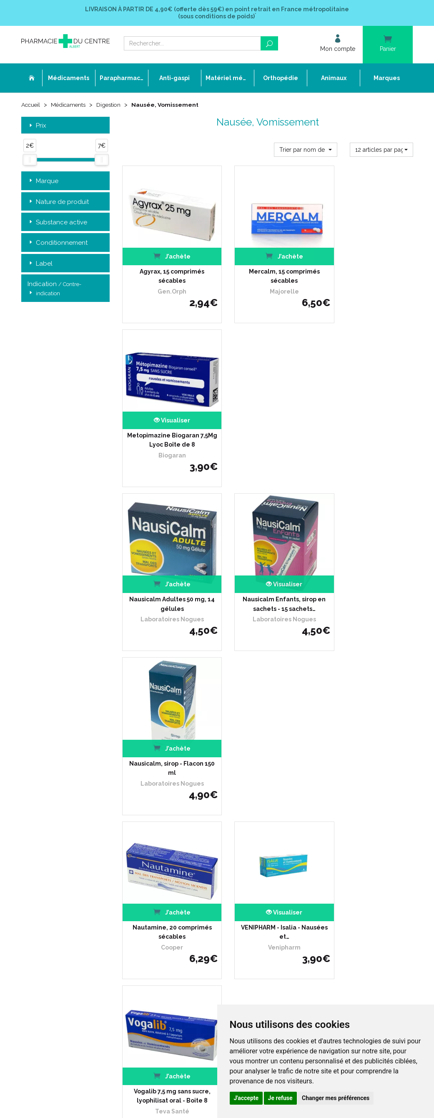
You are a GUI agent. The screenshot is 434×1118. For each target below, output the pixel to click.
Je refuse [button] (280, 1098)
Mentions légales (177, 888)
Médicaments (70, 105)
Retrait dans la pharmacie (322, 805)
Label (40, 263)
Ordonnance (171, 828)
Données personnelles (183, 896)
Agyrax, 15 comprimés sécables (166, 265)
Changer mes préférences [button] (335, 1098)
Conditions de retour (315, 828)
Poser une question (179, 843)
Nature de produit (58, 201)
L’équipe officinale (177, 820)
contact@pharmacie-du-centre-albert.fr (81, 885)
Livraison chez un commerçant (329, 820)
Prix (37, 125)
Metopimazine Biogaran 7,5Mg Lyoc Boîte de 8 (369, 265)
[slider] (30, 160)
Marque (43, 181)
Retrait (65, 686)
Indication (54, 289)
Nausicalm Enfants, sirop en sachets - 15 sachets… (267, 417)
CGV (161, 881)
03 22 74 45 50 (50, 871)
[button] (305, 149)
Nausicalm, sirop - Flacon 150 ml (368, 417)
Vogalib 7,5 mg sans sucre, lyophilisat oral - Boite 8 (368, 570)
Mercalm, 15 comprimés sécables (267, 265)
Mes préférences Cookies (186, 911)
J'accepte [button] (246, 1098)
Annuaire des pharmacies (188, 932)
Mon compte (171, 919)
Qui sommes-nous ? (180, 812)
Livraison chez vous (315, 812)
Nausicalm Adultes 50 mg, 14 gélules (166, 417)
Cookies (165, 904)
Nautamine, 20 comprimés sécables (166, 570)
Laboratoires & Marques (185, 850)
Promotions (170, 858)
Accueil (31, 105)
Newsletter (169, 873)
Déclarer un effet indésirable (191, 835)
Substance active (57, 222)
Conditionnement (58, 243)
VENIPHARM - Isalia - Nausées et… (267, 570)
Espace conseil (174, 866)
